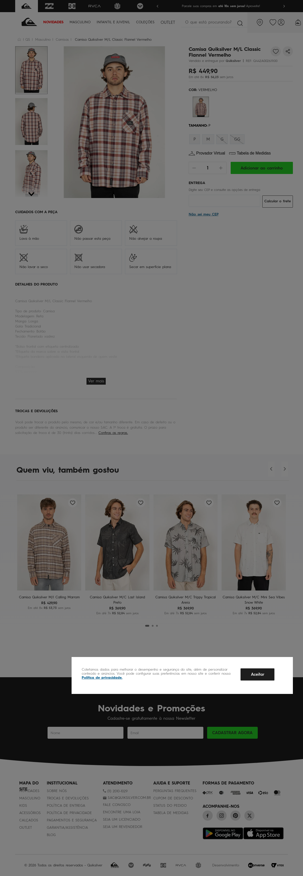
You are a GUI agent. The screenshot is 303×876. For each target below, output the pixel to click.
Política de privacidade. (102, 677)
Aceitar (257, 674)
